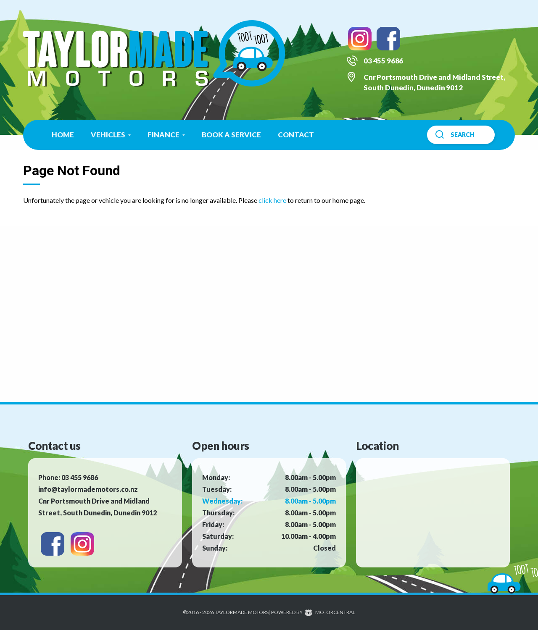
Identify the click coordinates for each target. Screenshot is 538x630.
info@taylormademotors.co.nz (88, 489)
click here (272, 200)
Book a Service (231, 134)
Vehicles (111, 134)
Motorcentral (330, 612)
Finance (166, 134)
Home (63, 134)
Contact (296, 134)
